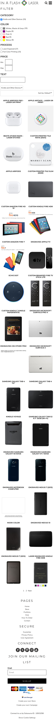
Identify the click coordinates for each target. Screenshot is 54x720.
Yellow (8, 40)
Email (10, 668)
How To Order (27, 618)
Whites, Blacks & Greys (15, 28)
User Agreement (27, 638)
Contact (27, 621)
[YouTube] (36, 650)
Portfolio (27, 612)
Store (27, 609)
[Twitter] (22, 650)
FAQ (27, 615)
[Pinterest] (27, 650)
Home (27, 606)
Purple (8, 31)
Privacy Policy (27, 635)
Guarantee (27, 632)
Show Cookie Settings (27, 718)
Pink (7, 34)
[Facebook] (18, 650)
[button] (46, 2)
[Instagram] (32, 650)
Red (7, 37)
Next (30, 591)
